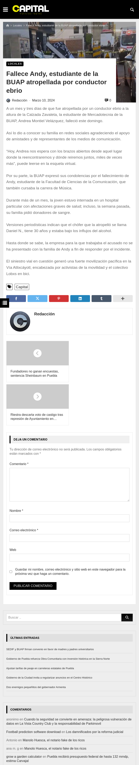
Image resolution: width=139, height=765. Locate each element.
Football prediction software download (33, 688)
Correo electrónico (24, 487)
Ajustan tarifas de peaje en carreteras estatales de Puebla (40, 624)
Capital (22, 287)
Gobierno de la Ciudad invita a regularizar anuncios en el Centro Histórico (49, 634)
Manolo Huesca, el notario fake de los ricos (54, 697)
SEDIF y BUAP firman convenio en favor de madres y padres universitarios (50, 605)
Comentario (19, 421)
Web (13, 506)
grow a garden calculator (24, 713)
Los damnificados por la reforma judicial (94, 688)
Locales (17, 25)
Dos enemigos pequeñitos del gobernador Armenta (36, 644)
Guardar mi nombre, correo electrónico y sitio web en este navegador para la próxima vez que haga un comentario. (70, 528)
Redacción (44, 314)
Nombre (16, 467)
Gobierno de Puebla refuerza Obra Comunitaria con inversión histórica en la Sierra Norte (58, 615)
